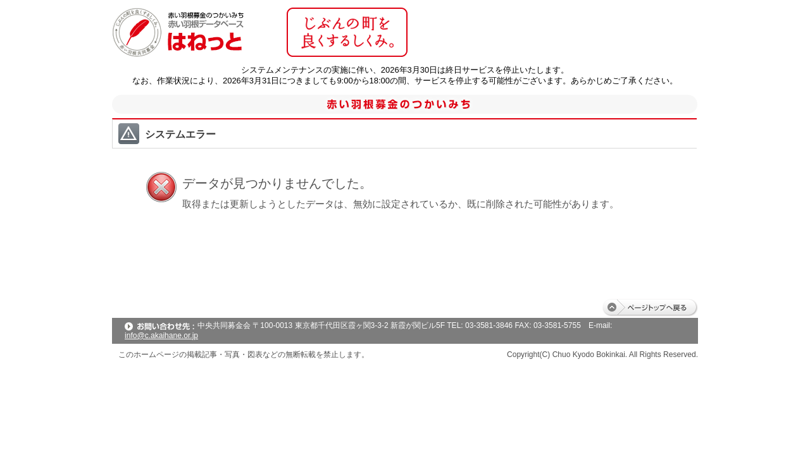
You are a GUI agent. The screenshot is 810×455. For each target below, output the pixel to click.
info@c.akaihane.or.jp (161, 335)
